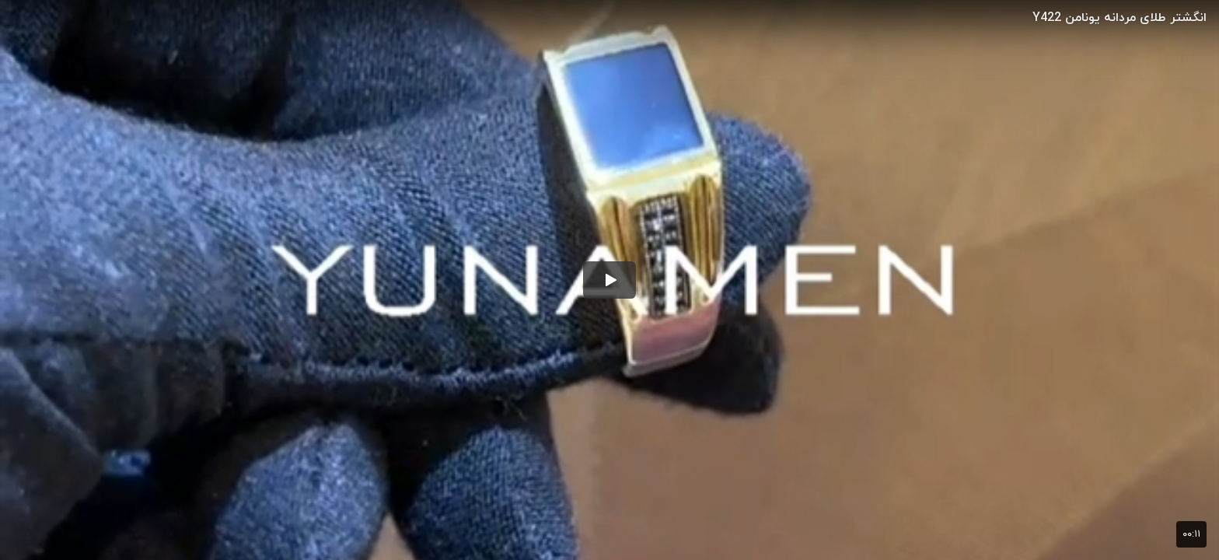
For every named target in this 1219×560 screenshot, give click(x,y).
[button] (609, 280)
